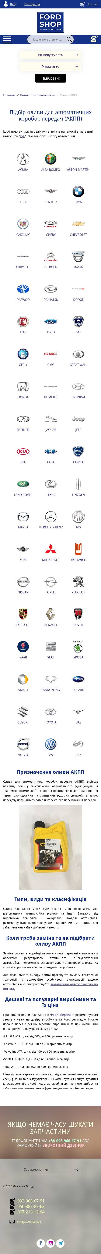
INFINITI (23, 422)
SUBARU (78, 682)
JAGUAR (50, 422)
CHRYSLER (23, 259)
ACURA (23, 162)
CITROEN (50, 259)
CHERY (50, 227)
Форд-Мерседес (62, 1015)
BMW (78, 194)
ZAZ (78, 747)
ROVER (78, 617)
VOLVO (23, 747)
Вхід (13, 4)
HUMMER (51, 389)
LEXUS (50, 487)
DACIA (78, 259)
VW (50, 747)
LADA (50, 454)
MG (78, 519)
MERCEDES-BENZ (51, 519)
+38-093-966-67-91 (65, 1140)
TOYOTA (50, 714)
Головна (9, 95)
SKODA (78, 649)
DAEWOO (23, 292)
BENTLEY (50, 194)
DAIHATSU (50, 292)
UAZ (78, 714)
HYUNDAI (78, 389)
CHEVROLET (78, 227)
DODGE (78, 292)
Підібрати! (50, 78)
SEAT (50, 649)
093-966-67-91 (31, 1201)
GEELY (23, 357)
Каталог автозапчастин (37, 95)
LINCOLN (78, 487)
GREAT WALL (78, 357)
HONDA (23, 389)
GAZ (78, 324)
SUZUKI (23, 714)
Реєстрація (32, 4)
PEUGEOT (78, 584)
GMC (50, 357)
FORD (50, 324)
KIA (23, 454)
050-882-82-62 (31, 1206)
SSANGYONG (51, 682)
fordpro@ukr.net (29, 1222)
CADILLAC (23, 227)
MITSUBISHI (50, 552)
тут (22, 136)
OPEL (50, 584)
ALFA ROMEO (50, 162)
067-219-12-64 (31, 1212)
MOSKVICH (78, 552)
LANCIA (78, 454)
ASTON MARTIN (78, 162)
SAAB (23, 649)
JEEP (78, 422)
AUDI (23, 194)
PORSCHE (23, 617)
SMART (23, 682)
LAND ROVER (23, 487)
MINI (23, 552)
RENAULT (50, 617)
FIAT (23, 324)
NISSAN (23, 584)
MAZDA (23, 519)
